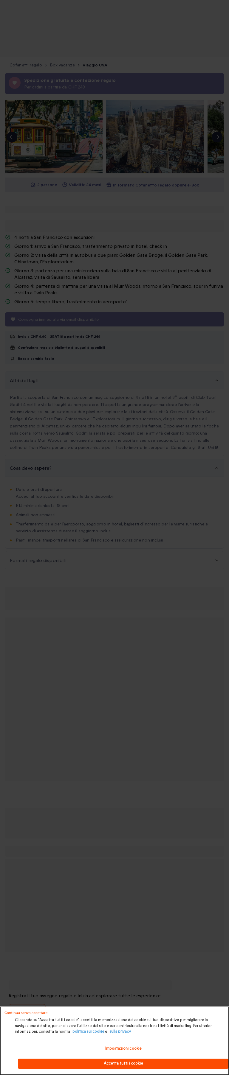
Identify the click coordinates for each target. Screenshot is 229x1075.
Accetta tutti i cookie (123, 1063)
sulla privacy (120, 1031)
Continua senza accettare (25, 1013)
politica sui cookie (88, 1031)
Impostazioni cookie (123, 1048)
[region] (114, 1040)
